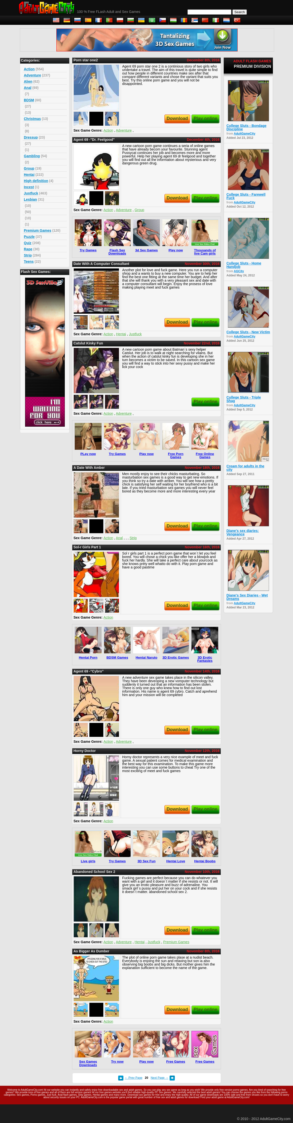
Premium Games (37, 230)
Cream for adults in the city (245, 467)
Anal (27, 88)
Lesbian (30, 199)
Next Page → (159, 1077)
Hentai (29, 175)
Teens (29, 261)
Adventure (32, 75)
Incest (29, 187)
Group (29, 168)
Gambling (32, 156)
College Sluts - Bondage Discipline (246, 127)
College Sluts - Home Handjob (243, 265)
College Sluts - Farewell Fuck (245, 196)
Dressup (31, 137)
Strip (28, 255)
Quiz (27, 243)
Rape (28, 249)
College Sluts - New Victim (248, 332)
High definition (36, 181)
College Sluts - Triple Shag (243, 399)
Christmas (32, 119)
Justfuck (31, 193)
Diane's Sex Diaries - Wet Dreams (247, 597)
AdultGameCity (245, 133)
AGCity (239, 271)
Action (29, 69)
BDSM (29, 100)
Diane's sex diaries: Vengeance (242, 532)
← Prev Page (133, 1077)
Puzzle (29, 237)
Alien (28, 81)
